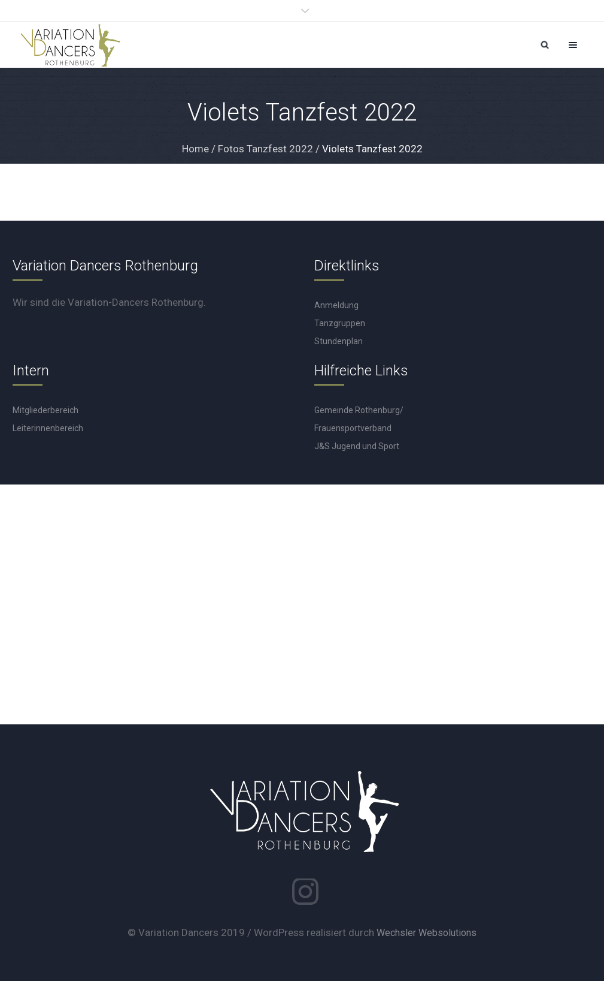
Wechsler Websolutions (426, 932)
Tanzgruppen (339, 323)
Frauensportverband (352, 428)
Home (195, 149)
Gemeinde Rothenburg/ (358, 410)
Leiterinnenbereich (48, 428)
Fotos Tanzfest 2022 (265, 149)
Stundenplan (338, 341)
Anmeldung (336, 305)
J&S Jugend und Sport (356, 446)
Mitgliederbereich (45, 410)
